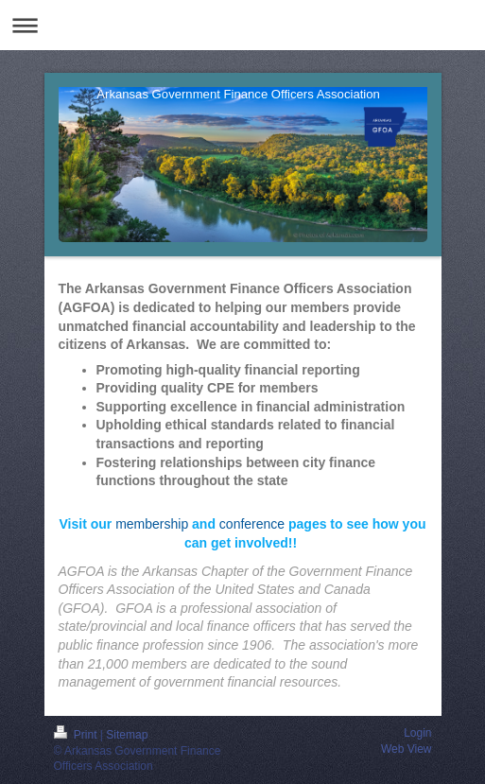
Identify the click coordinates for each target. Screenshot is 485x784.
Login (417, 733)
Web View (406, 749)
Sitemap (126, 734)
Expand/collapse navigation (242, 25)
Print (77, 734)
